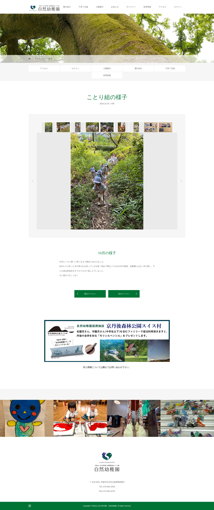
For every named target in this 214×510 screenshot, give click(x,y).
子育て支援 (83, 7)
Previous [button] (32, 181)
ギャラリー (131, 7)
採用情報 (147, 7)
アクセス (162, 7)
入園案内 (99, 7)
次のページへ (124, 294)
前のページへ (90, 294)
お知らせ (115, 7)
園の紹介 (67, 7)
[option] (48, 127)
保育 (113, 104)
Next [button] (181, 181)
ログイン (178, 7)
